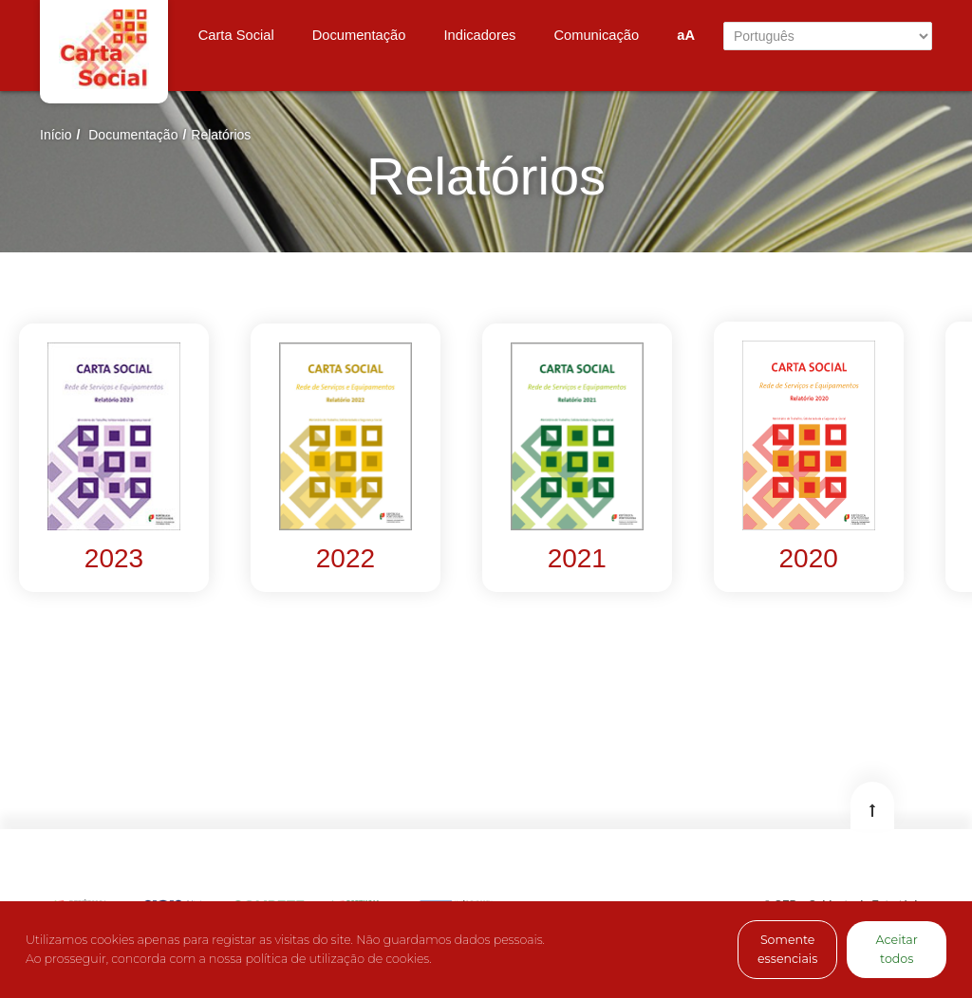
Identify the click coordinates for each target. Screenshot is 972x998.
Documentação (133, 134)
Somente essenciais (787, 949)
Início (55, 134)
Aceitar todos (897, 949)
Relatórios (221, 134)
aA (686, 35)
